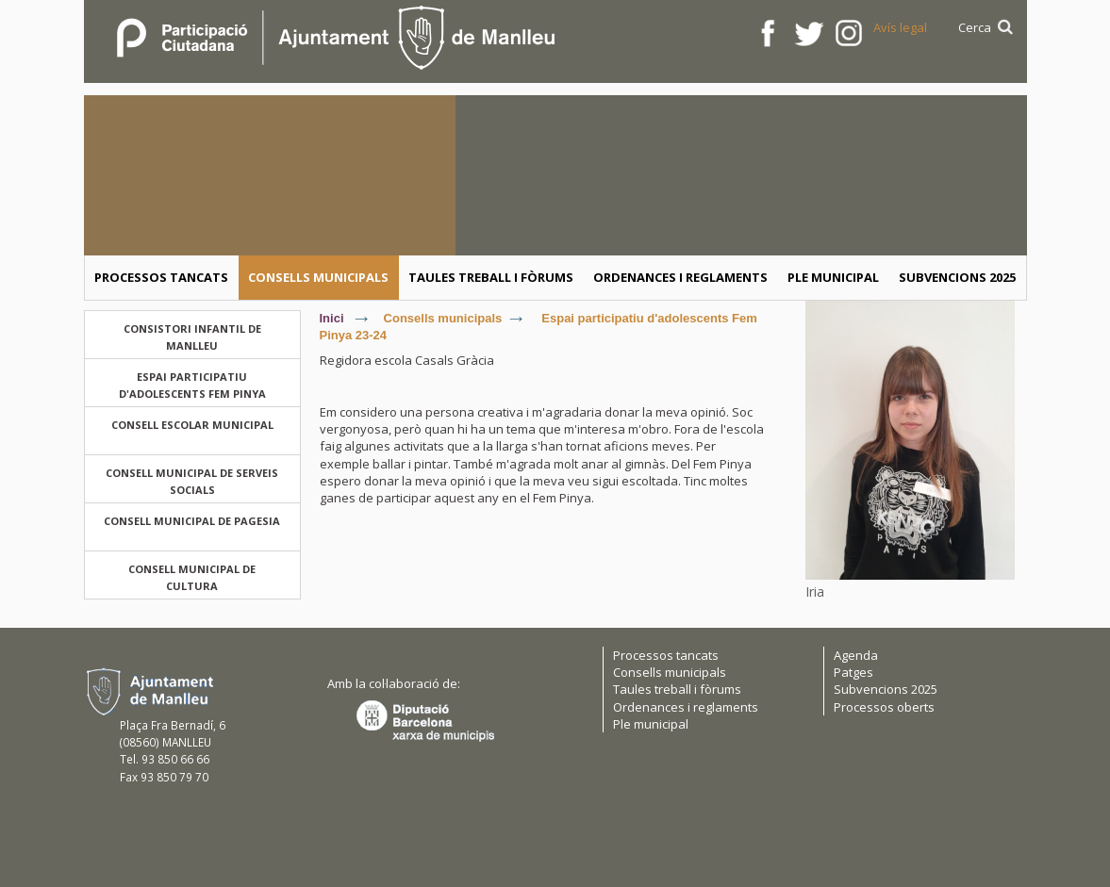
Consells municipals (443, 318)
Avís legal (900, 27)
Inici (332, 318)
